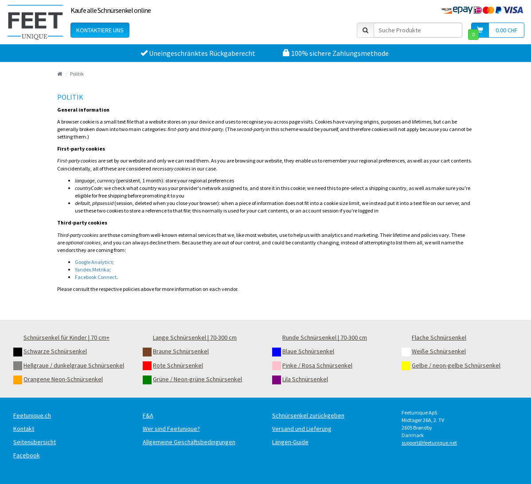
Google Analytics (94, 262)
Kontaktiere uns (100, 30)
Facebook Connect (96, 277)
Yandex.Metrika (92, 269)
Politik (77, 73)
